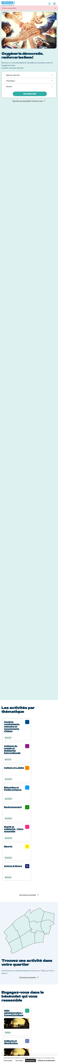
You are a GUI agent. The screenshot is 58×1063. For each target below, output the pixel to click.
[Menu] (54, 3)
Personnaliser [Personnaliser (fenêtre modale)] (30, 1060)
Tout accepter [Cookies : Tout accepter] (8, 1060)
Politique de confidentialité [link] (46, 1060)
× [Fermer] (55, 8)
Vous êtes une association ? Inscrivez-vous (28, 101)
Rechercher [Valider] (29, 94)
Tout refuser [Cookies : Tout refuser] (19, 1060)
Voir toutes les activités (27, 895)
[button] (49, 3)
